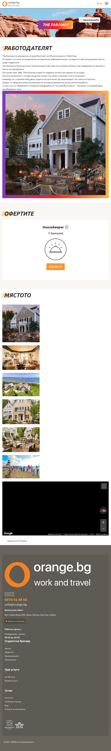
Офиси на (15, 621)
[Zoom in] (103, 522)
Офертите (9, 652)
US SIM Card (10, 677)
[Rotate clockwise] (106, 510)
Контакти (9, 697)
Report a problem (102, 534)
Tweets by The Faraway (17, 541)
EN (99, 3)
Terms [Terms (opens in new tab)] (91, 534)
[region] (55, 508)
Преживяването (12, 656)
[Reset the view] (103, 510)
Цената (8, 648)
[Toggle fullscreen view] (104, 486)
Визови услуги (11, 680)
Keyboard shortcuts (55, 534)
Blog (7, 705)
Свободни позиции (13, 701)
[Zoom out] (103, 529)
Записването (10, 659)
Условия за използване (15, 709)
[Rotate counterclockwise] (101, 510)
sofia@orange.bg (16, 604)
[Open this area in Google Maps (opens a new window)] (8, 533)
